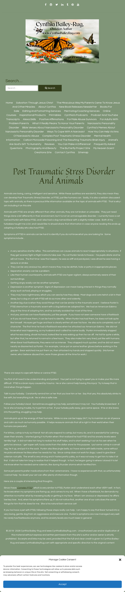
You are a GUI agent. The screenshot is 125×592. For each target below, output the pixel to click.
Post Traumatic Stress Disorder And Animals (64, 176)
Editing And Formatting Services (41, 111)
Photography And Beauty (41, 148)
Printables (55, 115)
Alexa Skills (29, 119)
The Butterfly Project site (75, 148)
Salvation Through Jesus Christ (34, 102)
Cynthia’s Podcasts (76, 115)
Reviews (50, 144)
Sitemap (83, 152)
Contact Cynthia (65, 152)
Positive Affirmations (51, 119)
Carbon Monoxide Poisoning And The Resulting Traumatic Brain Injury (64, 140)
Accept (63, 584)
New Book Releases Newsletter (78, 106)
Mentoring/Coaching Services (82, 111)
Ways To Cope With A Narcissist (66, 131)
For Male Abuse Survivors (82, 119)
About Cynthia (47, 106)
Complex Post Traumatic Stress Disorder (66, 136)
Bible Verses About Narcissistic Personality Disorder (53, 127)
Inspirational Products (33, 115)
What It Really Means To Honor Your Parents (58, 123)
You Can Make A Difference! (74, 144)
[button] (120, 559)
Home (9, 102)
